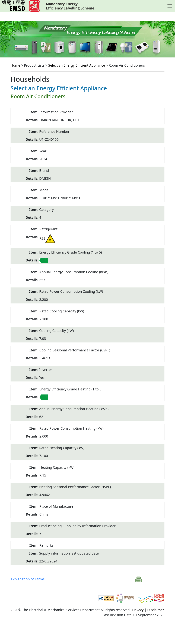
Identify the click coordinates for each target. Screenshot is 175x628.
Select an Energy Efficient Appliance (76, 65)
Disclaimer (155, 609)
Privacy (138, 609)
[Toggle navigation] (170, 6)
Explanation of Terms (27, 579)
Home (15, 65)
